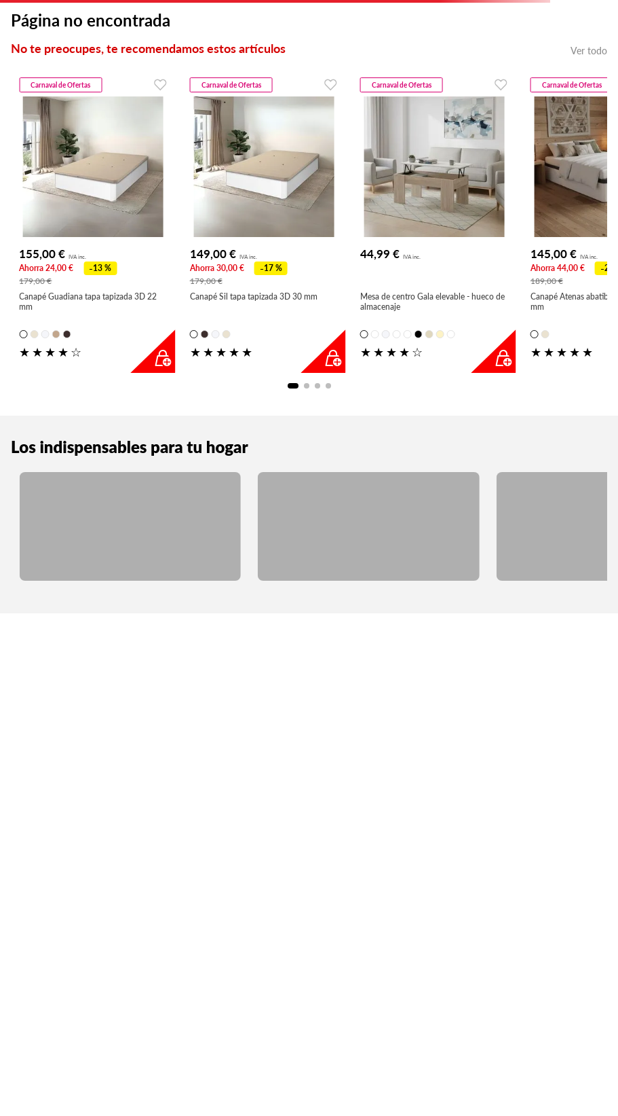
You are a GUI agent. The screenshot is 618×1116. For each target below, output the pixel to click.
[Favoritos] (158, 84)
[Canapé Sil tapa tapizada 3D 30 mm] (264, 223)
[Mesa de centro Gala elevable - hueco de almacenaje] (434, 223)
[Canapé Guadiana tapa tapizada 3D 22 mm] (93, 223)
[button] (23, 334)
